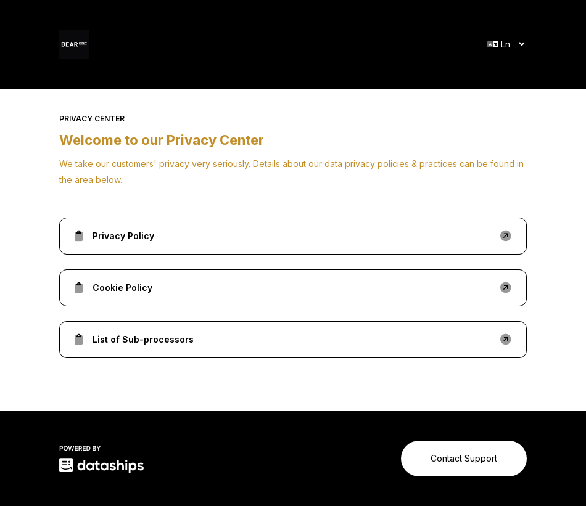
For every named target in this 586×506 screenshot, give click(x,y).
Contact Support (464, 458)
